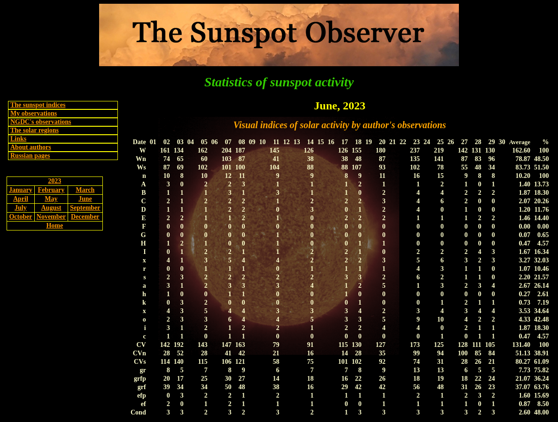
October (20, 216)
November (51, 216)
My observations (33, 113)
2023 (54, 180)
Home (54, 225)
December (85, 216)
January (20, 189)
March (85, 189)
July (21, 207)
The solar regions (34, 130)
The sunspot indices (37, 104)
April (20, 198)
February (51, 189)
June (85, 198)
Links (18, 138)
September (85, 207)
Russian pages (30, 155)
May (51, 198)
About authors (30, 147)
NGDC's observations (40, 121)
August (51, 207)
